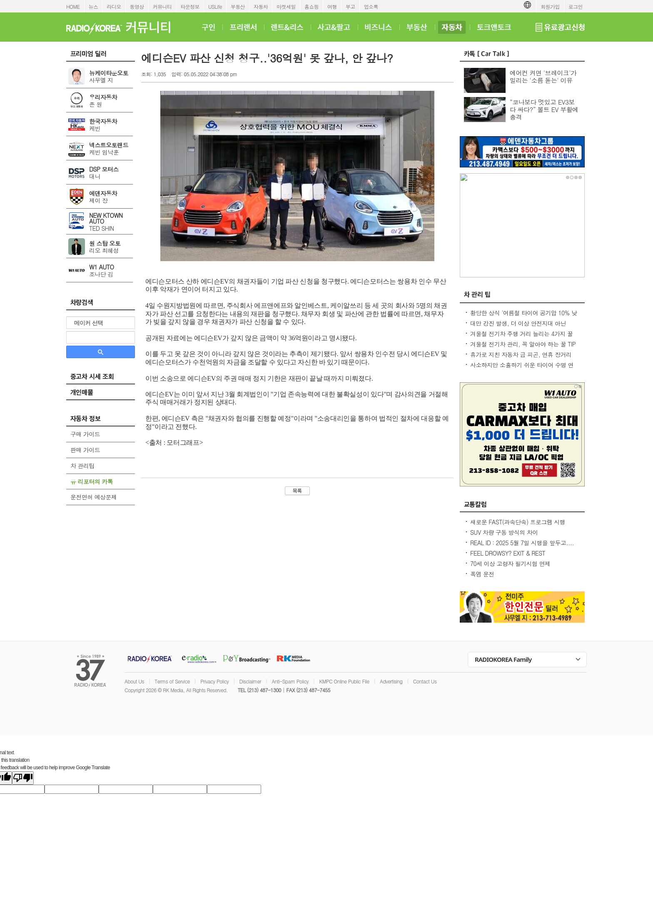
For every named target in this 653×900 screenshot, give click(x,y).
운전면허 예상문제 (93, 497)
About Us (134, 681)
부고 (350, 6)
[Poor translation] (23, 778)
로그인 (575, 6)
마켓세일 (286, 6)
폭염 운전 (482, 574)
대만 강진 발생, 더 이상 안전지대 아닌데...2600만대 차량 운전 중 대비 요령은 (520, 327)
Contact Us (425, 681)
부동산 (238, 6)
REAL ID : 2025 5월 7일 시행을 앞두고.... (522, 543)
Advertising (391, 681)
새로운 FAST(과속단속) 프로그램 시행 (517, 522)
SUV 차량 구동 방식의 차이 (504, 532)
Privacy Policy (214, 681)
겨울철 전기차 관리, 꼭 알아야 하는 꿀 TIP (523, 344)
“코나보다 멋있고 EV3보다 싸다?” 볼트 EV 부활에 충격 (544, 109)
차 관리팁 (82, 465)
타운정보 (189, 6)
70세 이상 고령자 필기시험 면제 (510, 563)
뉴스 (93, 6)
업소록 (371, 6)
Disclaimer (250, 681)
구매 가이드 (85, 434)
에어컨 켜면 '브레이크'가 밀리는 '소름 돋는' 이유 (543, 76)
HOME (73, 6)
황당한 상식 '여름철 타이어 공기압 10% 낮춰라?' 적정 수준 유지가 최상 (523, 317)
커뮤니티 (162, 6)
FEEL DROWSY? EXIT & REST (507, 553)
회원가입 (550, 6)
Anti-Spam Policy (290, 681)
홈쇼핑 (311, 6)
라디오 (114, 6)
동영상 (137, 6)
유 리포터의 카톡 (91, 481)
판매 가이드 (85, 450)
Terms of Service (172, 681)
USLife (215, 6)
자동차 (261, 6)
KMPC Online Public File (344, 681)
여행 (332, 6)
